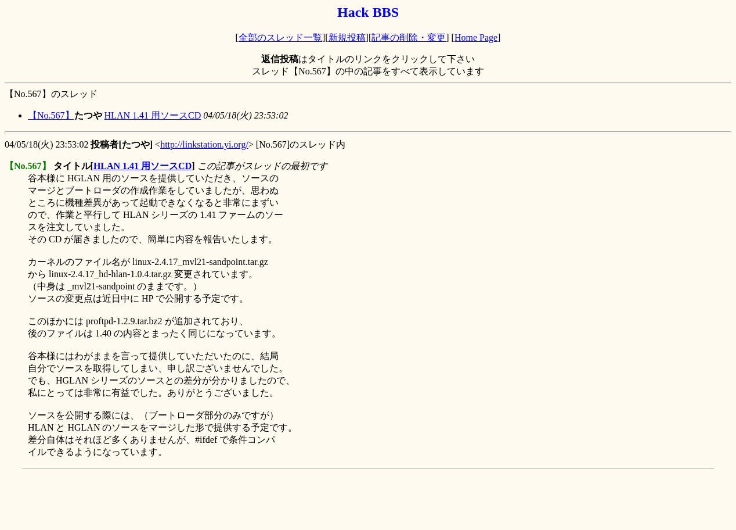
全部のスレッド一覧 (280, 37)
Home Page (475, 37)
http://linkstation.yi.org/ (204, 144)
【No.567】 (51, 115)
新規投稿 (347, 37)
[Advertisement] (216, 499)
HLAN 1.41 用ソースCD (152, 115)
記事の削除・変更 (408, 37)
